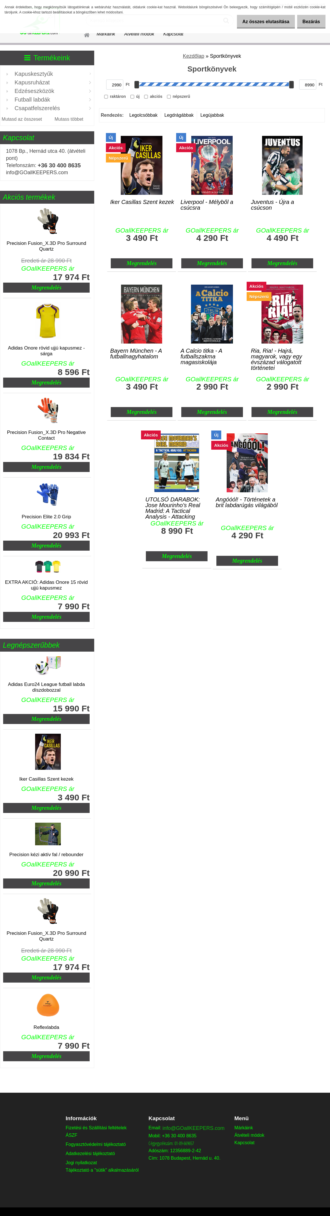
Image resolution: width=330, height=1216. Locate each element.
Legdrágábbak (179, 115)
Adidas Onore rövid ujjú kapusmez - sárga (46, 350)
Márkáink (105, 33)
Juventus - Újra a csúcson (272, 205)
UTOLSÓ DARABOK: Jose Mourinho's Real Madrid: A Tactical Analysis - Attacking (172, 504)
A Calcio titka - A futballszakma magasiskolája (201, 355)
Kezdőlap (193, 56)
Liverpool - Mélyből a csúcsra (207, 205)
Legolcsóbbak (143, 115)
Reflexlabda (46, 1027)
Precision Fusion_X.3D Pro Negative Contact (46, 435)
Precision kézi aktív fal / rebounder (46, 854)
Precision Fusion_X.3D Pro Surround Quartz (46, 246)
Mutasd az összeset (22, 119)
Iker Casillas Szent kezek (46, 779)
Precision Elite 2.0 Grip (46, 516)
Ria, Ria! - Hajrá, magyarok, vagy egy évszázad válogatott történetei (276, 355)
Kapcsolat (173, 33)
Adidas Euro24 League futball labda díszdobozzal (46, 687)
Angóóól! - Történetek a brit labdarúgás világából (247, 502)
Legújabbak (212, 115)
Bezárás (309, 21)
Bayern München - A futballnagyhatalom (136, 354)
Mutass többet (69, 119)
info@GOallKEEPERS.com (193, 1128)
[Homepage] (83, 34)
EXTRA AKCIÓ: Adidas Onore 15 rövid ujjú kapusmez (46, 585)
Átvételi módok (139, 33)
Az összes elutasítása (260, 21)
